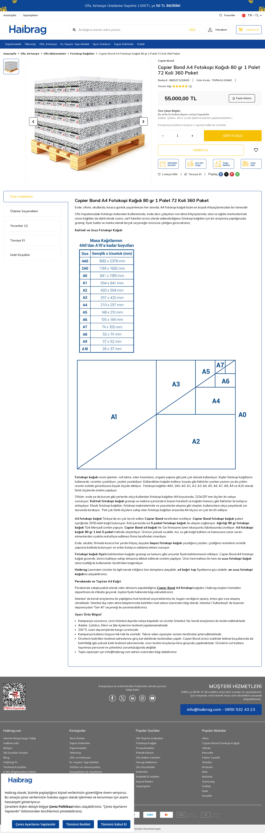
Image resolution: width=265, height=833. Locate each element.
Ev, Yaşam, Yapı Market (74, 44)
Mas (205, 771)
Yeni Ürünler (77, 738)
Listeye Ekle (168, 174)
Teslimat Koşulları (14, 767)
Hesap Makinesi (146, 762)
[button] (33, 121)
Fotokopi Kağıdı (146, 743)
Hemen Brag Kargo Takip (19, 738)
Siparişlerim (30, 15)
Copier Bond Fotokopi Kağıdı (220, 743)
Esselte (207, 795)
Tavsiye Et (193, 174)
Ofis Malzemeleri (55, 53)
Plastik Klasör (145, 752)
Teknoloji (30, 44)
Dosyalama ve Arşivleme (86, 771)
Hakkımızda (11, 743)
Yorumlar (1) (19, 226)
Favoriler (227, 15)
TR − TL (252, 15)
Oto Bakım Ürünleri (148, 757)
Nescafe (207, 752)
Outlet (141, 44)
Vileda (206, 748)
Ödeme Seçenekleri (24, 211)
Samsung (208, 781)
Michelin (207, 776)
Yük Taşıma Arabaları (149, 738)
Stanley (207, 762)
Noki (205, 791)
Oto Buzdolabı (145, 767)
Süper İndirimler (123, 44)
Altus (205, 738)
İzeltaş (206, 786)
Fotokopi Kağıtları (82, 53)
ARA (192, 30)
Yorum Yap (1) (175, 86)
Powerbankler (145, 748)
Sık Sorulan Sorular (15, 752)
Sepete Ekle (233, 136)
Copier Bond (166, 60)
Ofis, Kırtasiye (48, 44)
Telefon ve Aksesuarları (85, 767)
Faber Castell (211, 757)
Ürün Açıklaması (21, 196)
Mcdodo (207, 767)
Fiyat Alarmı (241, 98)
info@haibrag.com (117, 652)
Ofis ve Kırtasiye (80, 757)
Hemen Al (200, 150)
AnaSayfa (9, 15)
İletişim (7, 748)
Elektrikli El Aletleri (147, 776)
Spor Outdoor (101, 44)
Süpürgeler (143, 786)
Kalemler (142, 771)
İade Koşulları (20, 255)
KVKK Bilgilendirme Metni (19, 771)
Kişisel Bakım (144, 781)
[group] (88, 121)
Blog (6, 757)
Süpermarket (13, 44)
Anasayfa (9, 53)
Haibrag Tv (10, 762)
